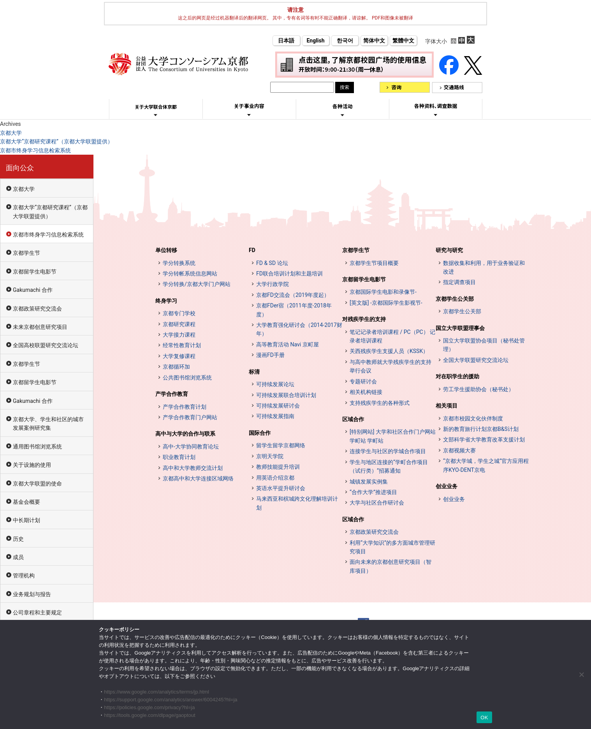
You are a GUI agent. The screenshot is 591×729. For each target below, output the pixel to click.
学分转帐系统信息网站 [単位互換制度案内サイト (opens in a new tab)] (190, 273)
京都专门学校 (179, 313)
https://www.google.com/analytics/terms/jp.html (156, 692)
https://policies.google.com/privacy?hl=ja (149, 707)
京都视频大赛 (459, 450)
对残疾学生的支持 (364, 319)
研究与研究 (449, 250)
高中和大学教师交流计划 (193, 468)
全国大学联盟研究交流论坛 (475, 360)
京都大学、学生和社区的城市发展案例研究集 (48, 423)
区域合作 (353, 419)
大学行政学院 (272, 284)
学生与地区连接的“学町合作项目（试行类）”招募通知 (389, 466)
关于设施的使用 (32, 465)
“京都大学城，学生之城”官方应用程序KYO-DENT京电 (486, 465)
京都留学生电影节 (34, 271)
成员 (18, 557)
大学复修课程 (179, 356)
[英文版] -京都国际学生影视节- (386, 303)
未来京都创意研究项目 (40, 327)
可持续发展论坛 (275, 384)
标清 (254, 372)
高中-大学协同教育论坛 (191, 446)
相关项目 (446, 405)
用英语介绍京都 (275, 478)
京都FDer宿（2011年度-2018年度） (294, 309)
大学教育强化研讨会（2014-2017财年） (299, 329)
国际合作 (260, 433)
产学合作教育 (171, 394)
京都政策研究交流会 (37, 308)
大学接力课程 (179, 335)
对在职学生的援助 (457, 376)
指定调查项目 (459, 282)
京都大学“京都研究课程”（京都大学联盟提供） (56, 141)
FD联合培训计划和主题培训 (289, 273)
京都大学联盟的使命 (37, 483)
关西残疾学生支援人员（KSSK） (389, 351)
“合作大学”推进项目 (373, 492)
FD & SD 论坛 (272, 263)
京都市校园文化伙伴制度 (473, 418)
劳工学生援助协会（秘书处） (478, 389)
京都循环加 (176, 367)
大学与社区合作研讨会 (377, 503)
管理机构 (24, 575)
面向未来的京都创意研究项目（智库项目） (390, 566)
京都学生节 (26, 253)
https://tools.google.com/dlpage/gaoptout (149, 715)
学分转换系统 (179, 263)
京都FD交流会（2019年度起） (292, 295)
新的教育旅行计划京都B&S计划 (481, 429)
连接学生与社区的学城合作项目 (388, 451)
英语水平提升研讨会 (280, 488)
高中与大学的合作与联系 (185, 434)
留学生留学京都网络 (280, 445)
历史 (18, 539)
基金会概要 (26, 502)
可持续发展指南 (275, 416)
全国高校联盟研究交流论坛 (45, 345)
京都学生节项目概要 (374, 263)
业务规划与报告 (32, 594)
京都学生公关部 (455, 299)
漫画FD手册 (270, 355)
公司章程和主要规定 (37, 612)
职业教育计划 (179, 457)
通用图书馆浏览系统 (37, 446)
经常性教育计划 (182, 345)
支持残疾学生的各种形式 (380, 403)
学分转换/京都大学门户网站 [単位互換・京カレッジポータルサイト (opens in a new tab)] (196, 284)
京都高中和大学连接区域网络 (198, 478)
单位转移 (166, 250)
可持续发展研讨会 (278, 405)
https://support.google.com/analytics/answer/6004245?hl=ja (170, 700)
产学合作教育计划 (184, 407)
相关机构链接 (366, 392)
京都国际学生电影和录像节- (383, 292)
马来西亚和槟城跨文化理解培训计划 (297, 503)
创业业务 (446, 486)
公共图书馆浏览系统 (187, 377)
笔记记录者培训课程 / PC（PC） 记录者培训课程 (392, 336)
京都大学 (11, 133)
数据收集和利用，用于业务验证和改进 (484, 267)
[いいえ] (581, 674)
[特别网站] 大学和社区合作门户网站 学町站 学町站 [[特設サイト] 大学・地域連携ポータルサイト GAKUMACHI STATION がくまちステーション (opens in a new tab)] (393, 436)
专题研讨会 (363, 381)
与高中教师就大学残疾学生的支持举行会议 (390, 366)
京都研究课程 (179, 324)
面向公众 (20, 168)
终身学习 (166, 301)
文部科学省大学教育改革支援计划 (484, 439)
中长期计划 (26, 520)
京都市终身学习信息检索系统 (35, 150)
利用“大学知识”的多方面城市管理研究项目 (392, 547)
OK (484, 717)
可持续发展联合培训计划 (286, 395)
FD (252, 250)
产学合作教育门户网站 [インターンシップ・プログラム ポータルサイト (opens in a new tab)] (190, 417)
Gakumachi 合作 (33, 290)
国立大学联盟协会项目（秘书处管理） (484, 344)
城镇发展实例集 (369, 481)
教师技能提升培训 (278, 467)
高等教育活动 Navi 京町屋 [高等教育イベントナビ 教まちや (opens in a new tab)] (287, 344)
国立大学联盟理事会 (460, 328)
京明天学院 (269, 456)
